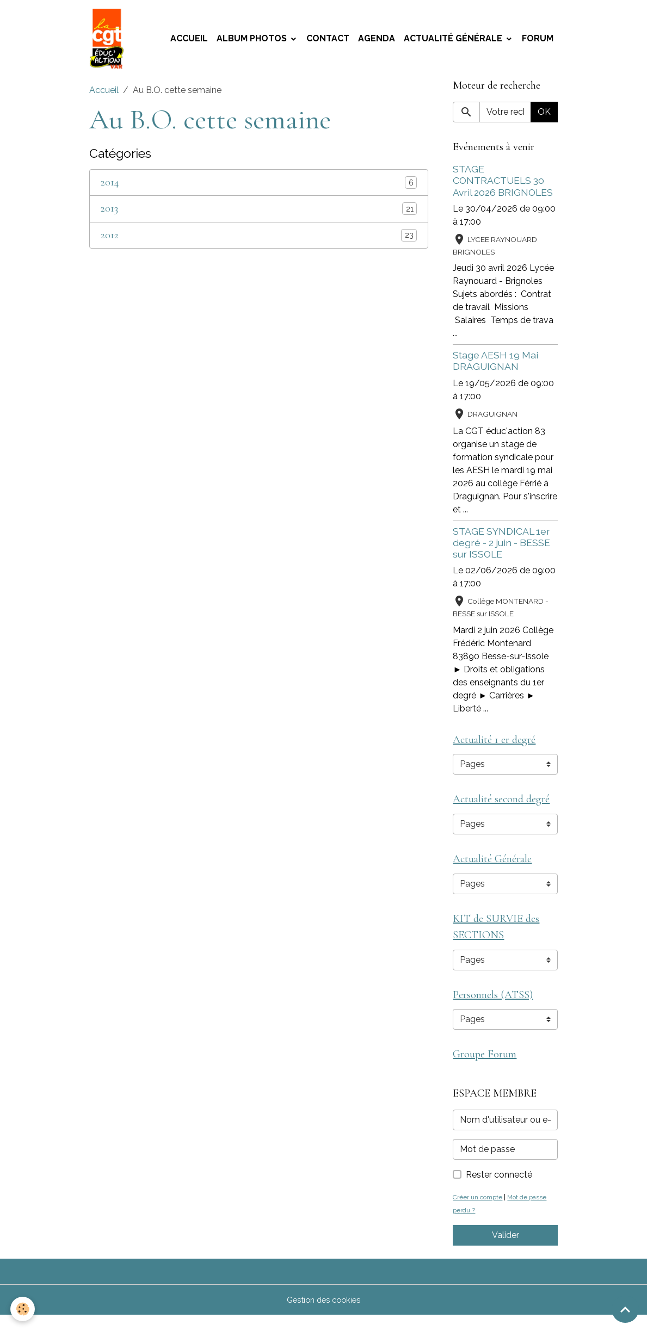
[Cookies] (23, 1308)
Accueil (189, 41)
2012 (110, 240)
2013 (109, 214)
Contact (327, 41)
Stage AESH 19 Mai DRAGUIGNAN (495, 366)
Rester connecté (499, 1190)
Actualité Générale (454, 41)
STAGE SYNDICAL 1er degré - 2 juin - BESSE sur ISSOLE (501, 547)
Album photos (253, 41)
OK (544, 117)
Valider (505, 1251)
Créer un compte (480, 1213)
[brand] (110, 41)
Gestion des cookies (323, 1315)
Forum (537, 41)
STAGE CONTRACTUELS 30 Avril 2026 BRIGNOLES (503, 186)
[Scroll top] (625, 1309)
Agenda (376, 41)
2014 (110, 188)
